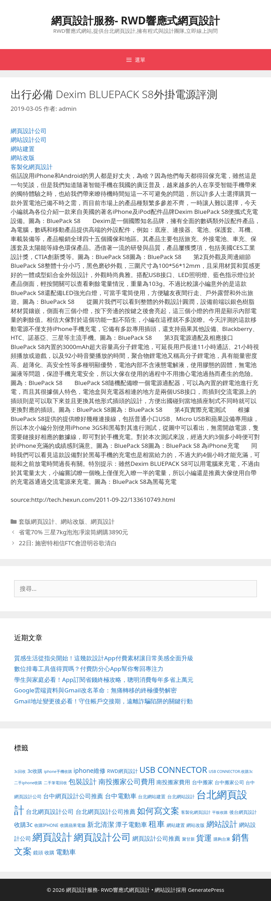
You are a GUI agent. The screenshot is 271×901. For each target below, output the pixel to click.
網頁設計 (103, 521)
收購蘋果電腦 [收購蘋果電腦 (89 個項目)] (72, 825)
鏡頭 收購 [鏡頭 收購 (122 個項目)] (43, 852)
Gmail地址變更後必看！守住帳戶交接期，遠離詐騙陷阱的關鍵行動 (103, 701)
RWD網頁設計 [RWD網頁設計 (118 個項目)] (122, 771)
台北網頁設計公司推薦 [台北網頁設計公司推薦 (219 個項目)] (106, 811)
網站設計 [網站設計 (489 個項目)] (221, 824)
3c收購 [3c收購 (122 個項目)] (35, 771)
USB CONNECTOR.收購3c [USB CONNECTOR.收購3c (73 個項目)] (231, 771)
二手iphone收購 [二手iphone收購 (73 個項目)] (28, 782)
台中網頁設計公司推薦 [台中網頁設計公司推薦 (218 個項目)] (73, 796)
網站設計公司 (29, 140)
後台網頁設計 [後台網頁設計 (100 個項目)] (243, 812)
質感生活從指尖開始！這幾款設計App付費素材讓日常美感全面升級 (103, 658)
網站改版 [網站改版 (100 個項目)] (195, 825)
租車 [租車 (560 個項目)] (157, 823)
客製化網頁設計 (32, 167)
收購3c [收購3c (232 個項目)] (23, 824)
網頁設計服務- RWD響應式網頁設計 (135, 20)
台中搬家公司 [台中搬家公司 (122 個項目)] (229, 782)
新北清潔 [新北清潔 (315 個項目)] (100, 824)
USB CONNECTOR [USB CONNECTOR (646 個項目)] (173, 769)
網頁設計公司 (29, 131)
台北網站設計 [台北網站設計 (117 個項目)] (181, 796)
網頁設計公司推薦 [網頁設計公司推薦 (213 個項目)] (156, 838)
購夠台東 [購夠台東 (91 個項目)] (221, 839)
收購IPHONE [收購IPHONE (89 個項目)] (46, 825)
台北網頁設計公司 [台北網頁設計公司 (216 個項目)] (50, 811)
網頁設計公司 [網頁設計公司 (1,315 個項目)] (102, 836)
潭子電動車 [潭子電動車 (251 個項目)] (131, 824)
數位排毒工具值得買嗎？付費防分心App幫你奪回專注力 (88, 669)
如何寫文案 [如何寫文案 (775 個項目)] (158, 810)
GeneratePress (206, 889)
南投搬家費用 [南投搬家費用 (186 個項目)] (173, 782)
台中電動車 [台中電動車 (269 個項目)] (121, 795)
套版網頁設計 (37, 521)
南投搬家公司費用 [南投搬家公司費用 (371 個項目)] (126, 781)
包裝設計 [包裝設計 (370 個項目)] (82, 781)
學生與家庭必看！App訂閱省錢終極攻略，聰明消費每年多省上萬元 (103, 679)
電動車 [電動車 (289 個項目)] (66, 851)
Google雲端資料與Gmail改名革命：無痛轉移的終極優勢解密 (95, 690)
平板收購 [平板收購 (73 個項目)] (220, 812)
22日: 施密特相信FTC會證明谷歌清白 (68, 543)
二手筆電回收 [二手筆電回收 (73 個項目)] (55, 782)
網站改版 (23, 158)
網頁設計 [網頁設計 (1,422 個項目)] (52, 836)
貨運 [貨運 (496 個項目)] (204, 838)
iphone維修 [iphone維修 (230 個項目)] (89, 770)
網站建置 (23, 149)
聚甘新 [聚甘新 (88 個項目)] (188, 839)
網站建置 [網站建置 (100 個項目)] (176, 825)
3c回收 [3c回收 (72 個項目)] (20, 771)
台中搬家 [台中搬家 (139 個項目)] (202, 782)
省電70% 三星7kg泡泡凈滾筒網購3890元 (73, 532)
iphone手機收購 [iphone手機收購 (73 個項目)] (58, 771)
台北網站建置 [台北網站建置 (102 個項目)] (151, 796)
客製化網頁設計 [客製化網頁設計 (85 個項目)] (196, 812)
